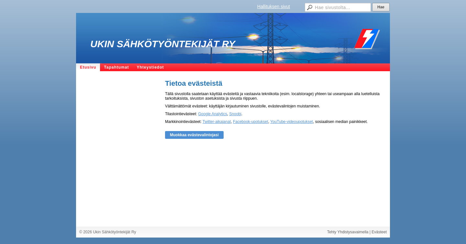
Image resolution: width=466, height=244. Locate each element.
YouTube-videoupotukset (291, 121)
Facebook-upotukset (250, 121)
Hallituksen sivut (273, 6)
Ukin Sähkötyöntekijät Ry (162, 44)
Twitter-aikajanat (217, 121)
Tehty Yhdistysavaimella (348, 232)
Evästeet (379, 232)
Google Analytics (212, 114)
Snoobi (235, 114)
